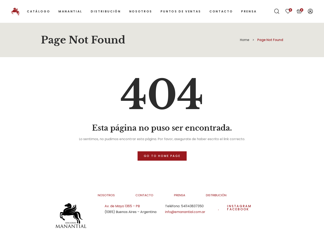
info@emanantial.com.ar (185, 211)
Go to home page (162, 156)
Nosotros (106, 195)
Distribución (216, 195)
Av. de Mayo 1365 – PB (122, 206)
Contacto (144, 195)
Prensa (179, 195)
